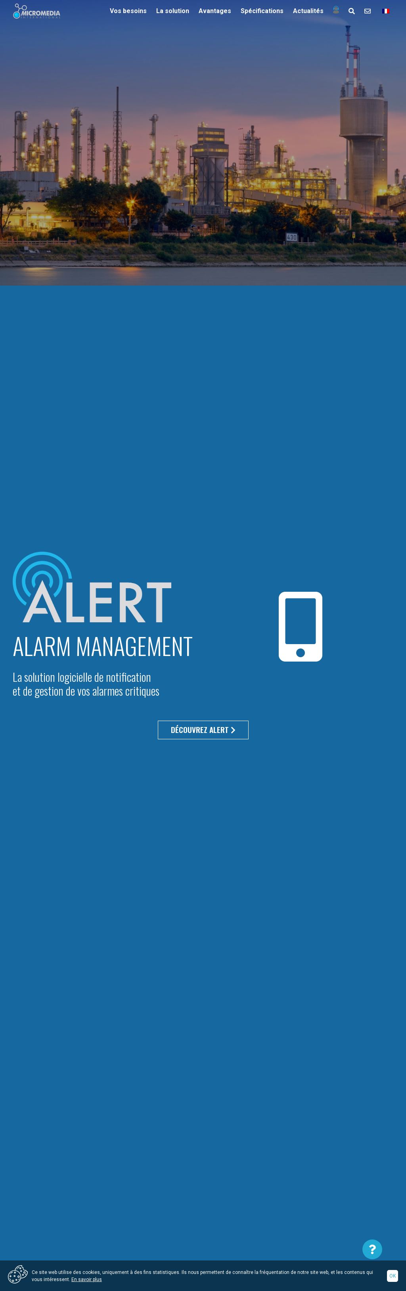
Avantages (215, 11)
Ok (392, 1276)
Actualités (308, 11)
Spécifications (262, 11)
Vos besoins (128, 11)
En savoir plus (86, 1279)
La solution (172, 11)
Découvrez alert (203, 729)
